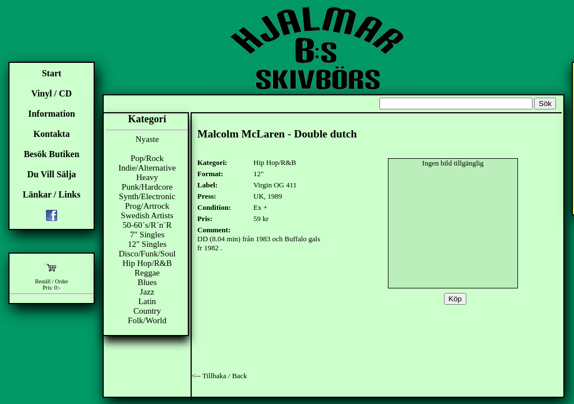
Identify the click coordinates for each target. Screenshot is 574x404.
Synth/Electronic (147, 196)
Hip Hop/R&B (147, 263)
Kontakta (52, 134)
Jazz (147, 291)
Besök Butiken (51, 154)
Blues (146, 282)
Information (51, 113)
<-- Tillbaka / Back (219, 375)
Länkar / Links (52, 194)
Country (147, 310)
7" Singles (147, 234)
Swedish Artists (147, 215)
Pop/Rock (147, 158)
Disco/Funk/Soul (147, 253)
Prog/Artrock (147, 205)
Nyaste (147, 139)
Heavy (147, 177)
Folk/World (147, 320)
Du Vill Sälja (51, 174)
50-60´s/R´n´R (147, 225)
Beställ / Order (51, 281)
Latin (147, 301)
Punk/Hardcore (147, 186)
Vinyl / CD (51, 93)
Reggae (147, 272)
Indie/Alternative (146, 167)
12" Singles (147, 244)
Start (52, 73)
